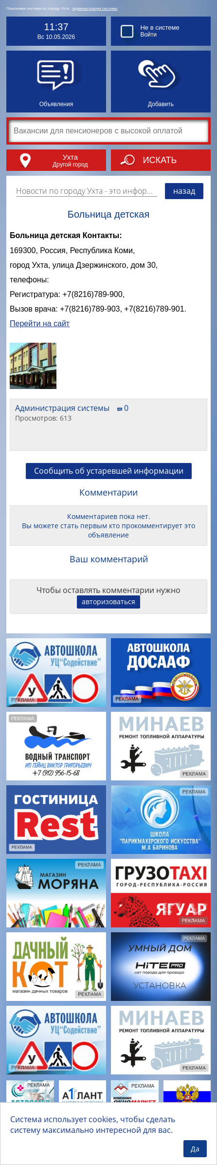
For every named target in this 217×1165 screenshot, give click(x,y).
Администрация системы (95, 8)
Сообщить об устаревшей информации (108, 470)
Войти (148, 34)
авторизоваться (108, 601)
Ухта (70, 157)
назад (184, 190)
